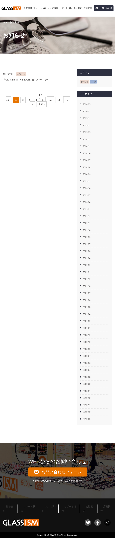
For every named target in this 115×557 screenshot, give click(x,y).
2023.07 (87, 202)
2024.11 (87, 149)
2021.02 (87, 337)
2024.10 (87, 157)
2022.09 (87, 247)
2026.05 (87, 104)
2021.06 (87, 314)
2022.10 (87, 239)
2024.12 (87, 142)
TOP (5, 22)
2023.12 (87, 187)
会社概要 (78, 8)
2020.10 (87, 359)
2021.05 (87, 322)
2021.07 (87, 307)
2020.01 (87, 411)
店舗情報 (87, 8)
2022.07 (87, 254)
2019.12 (87, 419)
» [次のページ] (31, 104)
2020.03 (87, 397)
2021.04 (87, 329)
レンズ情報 (52, 8)
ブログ (95, 81)
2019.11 (87, 426)
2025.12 (87, 119)
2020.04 (87, 389)
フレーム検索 (39, 8)
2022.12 (87, 224)
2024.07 (87, 164)
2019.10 (87, 434)
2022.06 (87, 262)
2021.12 (87, 292)
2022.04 (87, 269)
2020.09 (87, 367)
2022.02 (87, 277)
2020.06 (87, 382)
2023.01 (87, 217)
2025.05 (87, 134)
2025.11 (87, 127)
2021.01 (87, 344)
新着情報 (28, 8)
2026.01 (87, 112)
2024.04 (87, 172)
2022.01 (87, 284)
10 (60, 99)
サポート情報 (65, 8)
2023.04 (87, 209)
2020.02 (87, 404)
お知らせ (85, 81)
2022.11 (87, 232)
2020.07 (87, 374)
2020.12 (87, 352)
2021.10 (87, 299)
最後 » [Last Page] (42, 104)
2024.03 (87, 179)
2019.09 (87, 442)
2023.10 (87, 194)
